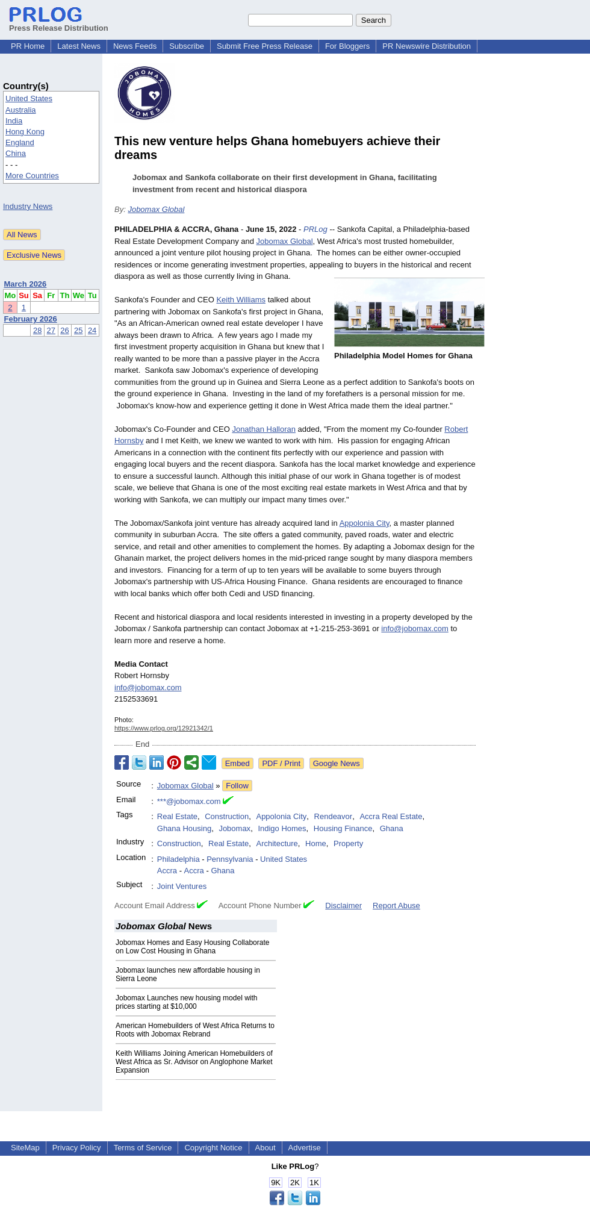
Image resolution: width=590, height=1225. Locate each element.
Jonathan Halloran (264, 429)
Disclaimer (343, 905)
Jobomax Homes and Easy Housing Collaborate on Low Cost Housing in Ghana (192, 946)
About (265, 1147)
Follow (237, 785)
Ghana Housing (184, 828)
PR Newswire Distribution (426, 46)
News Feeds (135, 46)
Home (315, 843)
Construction (227, 816)
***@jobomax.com (189, 801)
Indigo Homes (282, 828)
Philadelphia (178, 859)
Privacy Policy (76, 1147)
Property (348, 843)
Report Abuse (396, 905)
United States (28, 98)
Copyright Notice (213, 1147)
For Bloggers (347, 46)
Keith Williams (241, 299)
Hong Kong (25, 131)
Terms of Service (143, 1147)
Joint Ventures (181, 886)
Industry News (27, 206)
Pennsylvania (229, 859)
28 (37, 330)
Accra (167, 870)
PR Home (28, 46)
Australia (20, 109)
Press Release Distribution (58, 23)
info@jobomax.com (414, 628)
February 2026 (30, 318)
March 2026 (25, 283)
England (19, 142)
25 (78, 330)
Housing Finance (343, 828)
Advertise (304, 1147)
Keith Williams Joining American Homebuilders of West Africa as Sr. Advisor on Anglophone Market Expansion (194, 1061)
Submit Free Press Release (264, 46)
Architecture (276, 843)
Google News (336, 763)
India (13, 120)
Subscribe (186, 46)
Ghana (391, 828)
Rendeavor (333, 816)
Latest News (79, 46)
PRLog (315, 229)
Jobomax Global (156, 209)
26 (64, 330)
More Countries (32, 175)
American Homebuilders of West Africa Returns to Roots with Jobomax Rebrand (195, 1029)
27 (51, 330)
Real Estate (177, 816)
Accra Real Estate (390, 816)
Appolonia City (365, 523)
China (15, 153)
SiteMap (25, 1147)
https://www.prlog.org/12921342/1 (163, 728)
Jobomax (234, 828)
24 (92, 330)
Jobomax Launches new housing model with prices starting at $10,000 (186, 1002)
